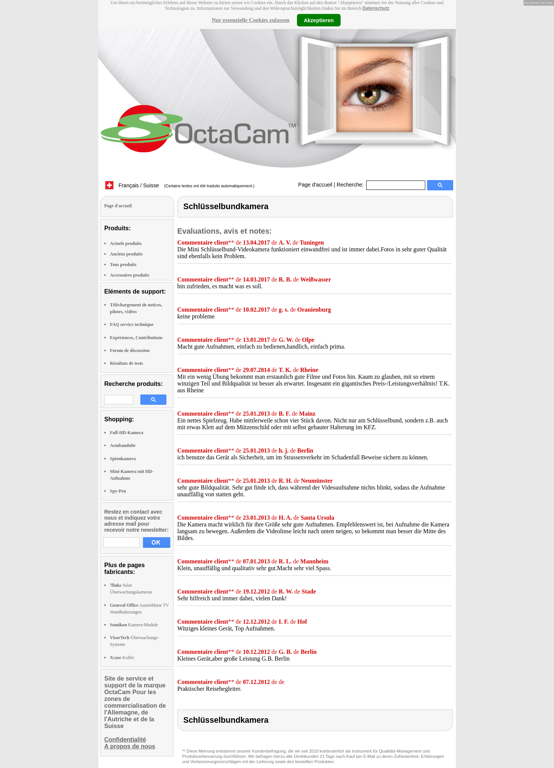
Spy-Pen (118, 491)
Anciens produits (126, 254)
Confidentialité (125, 739)
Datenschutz (375, 8)
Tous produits (123, 264)
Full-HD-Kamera (126, 432)
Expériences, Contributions (136, 337)
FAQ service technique (132, 324)
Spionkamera (123, 458)
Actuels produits (126, 243)
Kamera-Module (134, 624)
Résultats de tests (126, 363)
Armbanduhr (123, 445)
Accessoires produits (129, 275)
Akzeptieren (318, 20)
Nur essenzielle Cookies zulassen (250, 20)
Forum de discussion (129, 350)
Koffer (122, 657)
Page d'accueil (315, 185)
